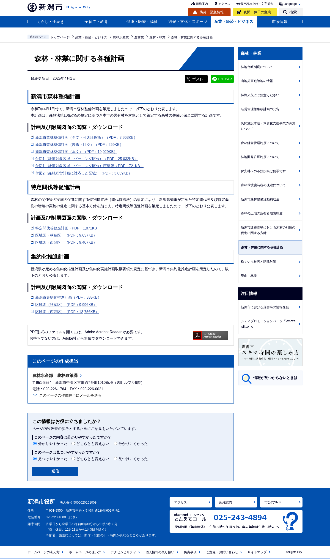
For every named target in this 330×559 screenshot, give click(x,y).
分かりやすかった (52, 444)
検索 (293, 12)
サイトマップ (257, 552)
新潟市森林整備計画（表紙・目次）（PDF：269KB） (79, 145)
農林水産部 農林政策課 (55, 375)
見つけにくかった (133, 459)
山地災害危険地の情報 (257, 81)
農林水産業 (121, 37)
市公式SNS (272, 502)
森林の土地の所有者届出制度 (262, 213)
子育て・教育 (96, 21)
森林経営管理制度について (260, 143)
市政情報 (279, 21)
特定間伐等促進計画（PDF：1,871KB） (68, 228)
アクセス (224, 3)
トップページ (60, 37)
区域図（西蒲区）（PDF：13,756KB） (67, 312)
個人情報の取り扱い (160, 552)
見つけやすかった (52, 459)
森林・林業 (157, 37)
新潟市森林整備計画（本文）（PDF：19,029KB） (76, 152)
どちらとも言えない (92, 444)
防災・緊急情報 (212, 12)
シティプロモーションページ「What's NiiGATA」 (268, 324)
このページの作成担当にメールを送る (70, 395)
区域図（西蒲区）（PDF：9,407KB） (66, 242)
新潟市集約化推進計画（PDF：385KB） (68, 297)
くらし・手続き (50, 21)
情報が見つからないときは (275, 378)
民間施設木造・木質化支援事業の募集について (268, 126)
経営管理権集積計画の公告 (260, 109)
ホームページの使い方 (85, 552)
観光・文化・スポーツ (187, 21)
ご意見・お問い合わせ (222, 552)
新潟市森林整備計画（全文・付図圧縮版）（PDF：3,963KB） (86, 137)
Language (290, 3)
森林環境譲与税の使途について (263, 185)
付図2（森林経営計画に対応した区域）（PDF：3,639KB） (83, 173)
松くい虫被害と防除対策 (258, 261)
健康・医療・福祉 (142, 21)
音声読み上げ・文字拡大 (256, 3)
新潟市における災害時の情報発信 (265, 307)
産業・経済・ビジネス (233, 21)
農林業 (139, 37)
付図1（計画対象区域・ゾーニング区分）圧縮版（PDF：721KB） (89, 166)
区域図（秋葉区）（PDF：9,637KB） (66, 235)
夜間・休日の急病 (257, 12)
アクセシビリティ (123, 552)
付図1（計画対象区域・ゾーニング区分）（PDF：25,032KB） (86, 159)
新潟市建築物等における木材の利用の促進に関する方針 (268, 230)
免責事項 (190, 552)
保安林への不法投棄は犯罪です (263, 171)
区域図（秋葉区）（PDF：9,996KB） (66, 305)
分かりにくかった (133, 444)
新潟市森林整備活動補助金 (260, 199)
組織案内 (202, 3)
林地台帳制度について (257, 67)
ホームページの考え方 (44, 552)
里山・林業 (249, 276)
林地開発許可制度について (260, 157)
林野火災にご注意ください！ (262, 95)
